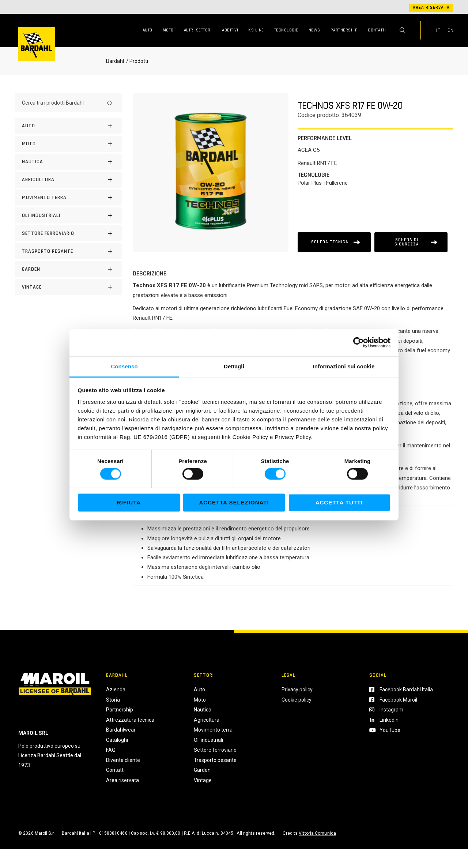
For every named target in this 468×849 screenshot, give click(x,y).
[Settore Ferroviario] (68, 233)
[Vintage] (68, 287)
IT (438, 30)
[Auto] (68, 126)
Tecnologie (286, 30)
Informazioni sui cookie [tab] (344, 366)
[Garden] (68, 269)
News (314, 30)
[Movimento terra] (68, 197)
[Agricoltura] (68, 180)
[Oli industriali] (68, 215)
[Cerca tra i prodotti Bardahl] (61, 102)
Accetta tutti (339, 503)
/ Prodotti (136, 61)
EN (450, 30)
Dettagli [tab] (234, 366)
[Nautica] (68, 162)
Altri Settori (198, 30)
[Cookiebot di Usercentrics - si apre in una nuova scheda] (358, 342)
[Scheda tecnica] (334, 242)
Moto (168, 30)
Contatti (377, 30)
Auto (147, 30)
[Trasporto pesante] (68, 251)
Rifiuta (129, 503)
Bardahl (115, 61)
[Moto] (68, 144)
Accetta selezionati (234, 503)
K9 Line (256, 30)
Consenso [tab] (124, 366)
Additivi (230, 30)
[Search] (109, 102)
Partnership (344, 30)
